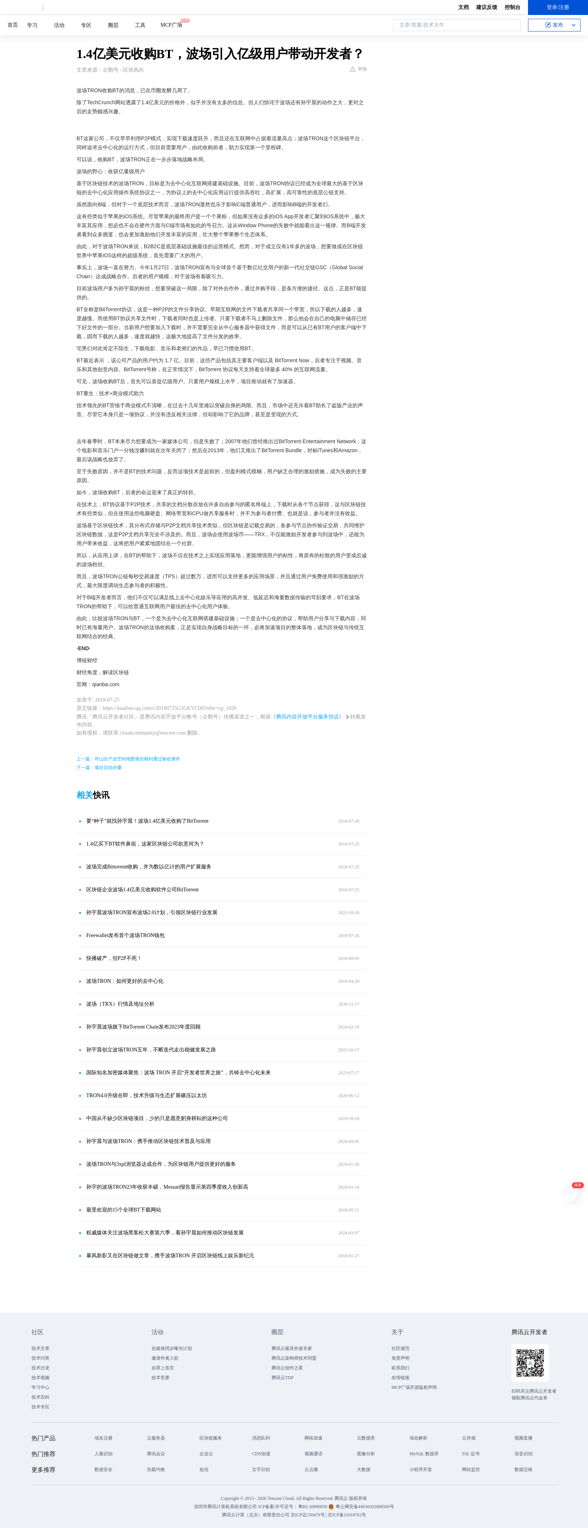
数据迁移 (523, 1469)
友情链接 (401, 1377)
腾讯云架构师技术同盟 (294, 1358)
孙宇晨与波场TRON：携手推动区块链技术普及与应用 (148, 1141)
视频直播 (523, 1438)
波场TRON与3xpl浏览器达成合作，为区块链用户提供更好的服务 (161, 1164)
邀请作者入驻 (165, 1358)
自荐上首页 (163, 1368)
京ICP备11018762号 (347, 1515)
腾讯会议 (156, 1453)
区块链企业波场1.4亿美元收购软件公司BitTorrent (142, 889)
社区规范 (401, 1348)
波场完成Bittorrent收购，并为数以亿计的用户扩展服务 (149, 867)
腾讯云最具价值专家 (292, 1348)
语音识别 (523, 1453)
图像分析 (366, 1453)
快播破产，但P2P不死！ (114, 958)
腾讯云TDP (283, 1377)
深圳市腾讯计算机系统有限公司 (225, 1506)
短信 (204, 1469)
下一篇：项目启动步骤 (99, 767)
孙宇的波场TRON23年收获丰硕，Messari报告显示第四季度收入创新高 (167, 1187)
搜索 (513, 25)
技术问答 (41, 1358)
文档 (463, 7)
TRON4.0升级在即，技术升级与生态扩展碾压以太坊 (146, 1095)
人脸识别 (103, 1453)
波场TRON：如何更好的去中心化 (125, 981)
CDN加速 (261, 1453)
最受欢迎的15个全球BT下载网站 (123, 1210)
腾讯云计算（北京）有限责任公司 (256, 1515)
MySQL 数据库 (424, 1453)
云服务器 (156, 1438)
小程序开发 (421, 1469)
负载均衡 (156, 1469)
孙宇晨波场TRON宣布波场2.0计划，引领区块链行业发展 (152, 912)
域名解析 (419, 1438)
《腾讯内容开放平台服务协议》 (307, 717)
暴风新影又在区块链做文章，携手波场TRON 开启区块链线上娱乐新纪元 (170, 1255)
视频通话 (313, 1453)
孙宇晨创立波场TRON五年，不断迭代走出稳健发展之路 (151, 1050)
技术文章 (41, 1348)
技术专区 (41, 1407)
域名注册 (103, 1438)
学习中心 (41, 1387)
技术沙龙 (41, 1368)
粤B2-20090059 (313, 1506)
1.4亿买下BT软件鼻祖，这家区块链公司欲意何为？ (145, 844)
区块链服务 (211, 1438)
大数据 (363, 1469)
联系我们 (401, 1368)
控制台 (512, 7)
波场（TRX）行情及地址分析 (120, 1004)
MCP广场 (171, 24)
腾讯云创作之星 (287, 1368)
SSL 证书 (471, 1453)
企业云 (206, 1453)
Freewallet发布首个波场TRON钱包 (125, 935)
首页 (13, 25)
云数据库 (366, 1438)
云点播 (311, 1469)
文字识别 (261, 1469)
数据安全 (103, 1469)
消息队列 (261, 1438)
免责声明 (401, 1358)
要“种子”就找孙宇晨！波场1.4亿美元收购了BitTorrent (147, 821)
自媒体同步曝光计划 (172, 1348)
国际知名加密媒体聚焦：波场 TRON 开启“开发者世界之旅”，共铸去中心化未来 (178, 1072)
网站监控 (471, 1469)
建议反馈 (486, 7)
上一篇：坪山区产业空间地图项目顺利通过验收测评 (128, 759)
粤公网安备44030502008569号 (365, 1506)
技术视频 (41, 1377)
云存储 (469, 1438)
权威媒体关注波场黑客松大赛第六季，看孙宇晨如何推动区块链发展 (165, 1233)
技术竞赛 (161, 1377)
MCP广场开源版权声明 (414, 1387)
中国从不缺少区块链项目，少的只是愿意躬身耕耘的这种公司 (157, 1118)
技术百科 (41, 1397)
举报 (358, 69)
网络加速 (313, 1438)
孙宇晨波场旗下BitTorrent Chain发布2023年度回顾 (143, 1027)
